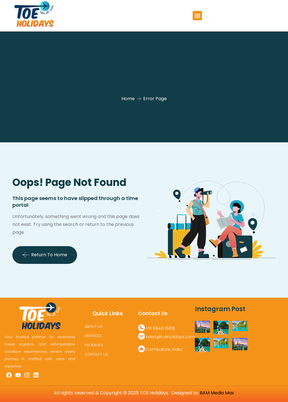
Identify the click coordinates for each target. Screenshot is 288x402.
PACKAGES (94, 345)
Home (128, 98)
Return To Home (44, 254)
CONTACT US (96, 354)
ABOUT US (94, 326)
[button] (197, 15)
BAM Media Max (217, 393)
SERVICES (93, 335)
